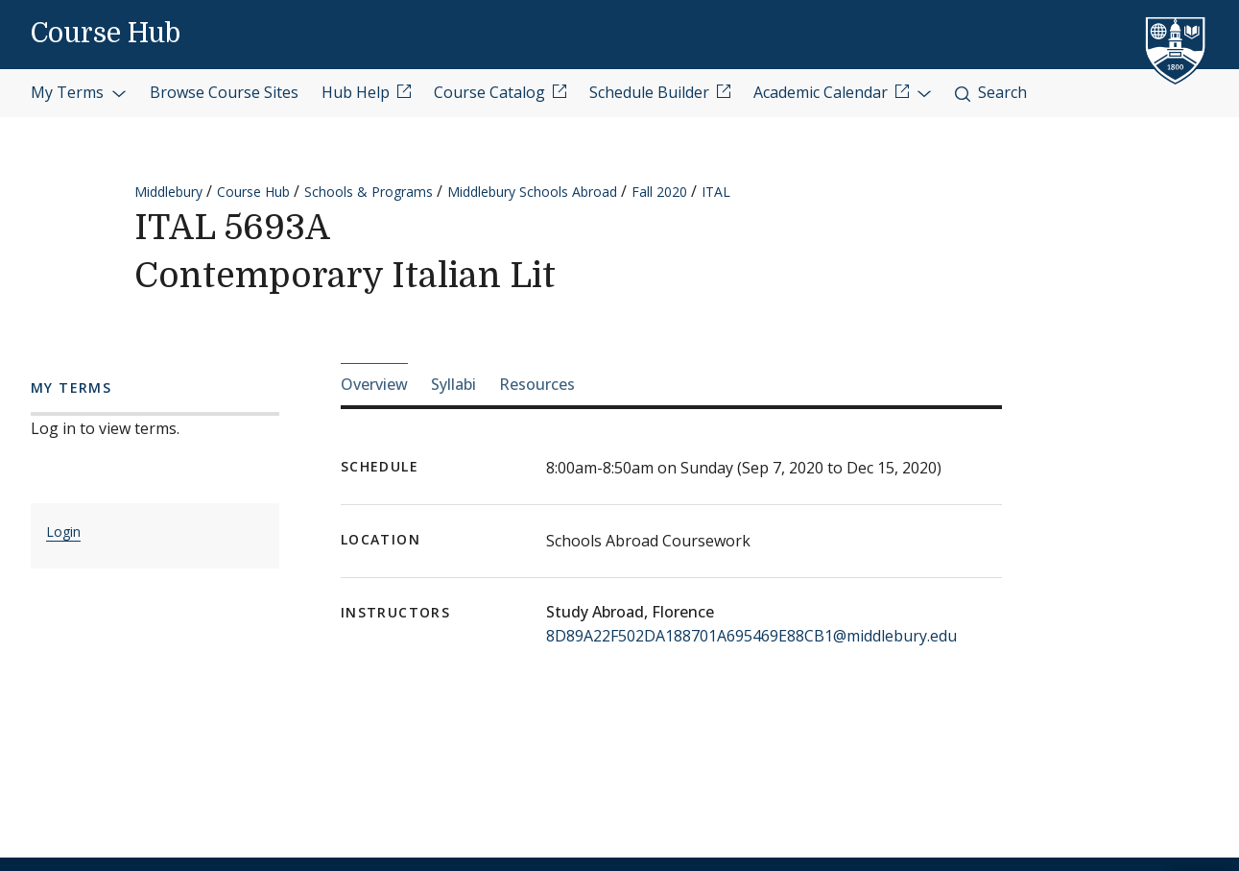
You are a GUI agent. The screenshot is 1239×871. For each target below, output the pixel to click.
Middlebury (168, 191)
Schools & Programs (368, 191)
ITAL (716, 191)
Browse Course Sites (224, 92)
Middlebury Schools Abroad (532, 191)
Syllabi (453, 384)
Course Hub (105, 33)
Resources (537, 384)
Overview (374, 384)
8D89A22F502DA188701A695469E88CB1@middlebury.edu (751, 635)
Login (63, 531)
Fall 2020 (659, 191)
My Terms (79, 92)
